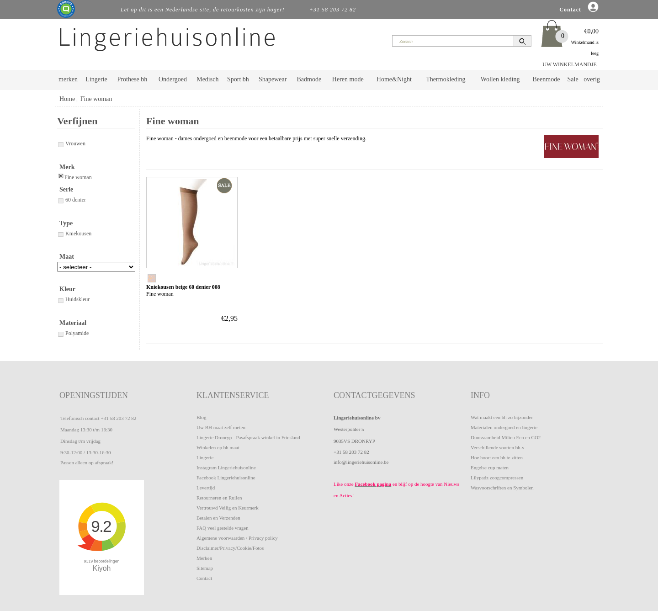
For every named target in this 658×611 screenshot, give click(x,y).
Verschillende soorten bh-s (497, 447)
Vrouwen (71, 143)
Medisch (207, 79)
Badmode (309, 79)
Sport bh (238, 79)
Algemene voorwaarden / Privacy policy (237, 538)
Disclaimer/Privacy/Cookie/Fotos (230, 548)
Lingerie (96, 79)
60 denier (71, 200)
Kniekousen (74, 233)
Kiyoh (102, 568)
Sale (573, 79)
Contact (204, 578)
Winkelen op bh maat (217, 447)
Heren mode (348, 79)
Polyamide (73, 333)
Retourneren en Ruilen (219, 497)
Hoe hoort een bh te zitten (497, 457)
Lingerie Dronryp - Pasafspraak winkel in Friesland (248, 437)
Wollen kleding (500, 79)
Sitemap (204, 568)
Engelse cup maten (490, 467)
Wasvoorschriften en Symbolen (502, 487)
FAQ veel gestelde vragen (222, 528)
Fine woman (96, 99)
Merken (204, 558)
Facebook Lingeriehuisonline (225, 477)
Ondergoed (173, 79)
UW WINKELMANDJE (569, 64)
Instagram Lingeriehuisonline (226, 467)
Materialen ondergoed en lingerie (504, 427)
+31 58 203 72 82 (118, 418)
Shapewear (273, 79)
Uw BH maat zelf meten (220, 427)
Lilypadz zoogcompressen (497, 477)
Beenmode (546, 79)
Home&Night (394, 79)
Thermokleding (445, 79)
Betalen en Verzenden (218, 518)
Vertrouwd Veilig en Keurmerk (227, 507)
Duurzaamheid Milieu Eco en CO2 (506, 437)
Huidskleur (73, 299)
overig (592, 79)
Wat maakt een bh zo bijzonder (502, 417)
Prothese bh (132, 79)
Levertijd (205, 487)
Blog (201, 417)
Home (67, 99)
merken (68, 79)
